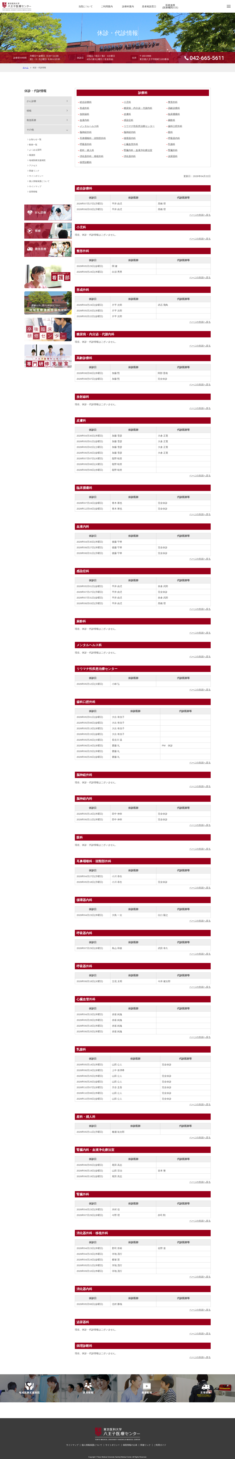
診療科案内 (128, 6)
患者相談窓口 (149, 6)
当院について (85, 6)
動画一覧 (33, 144)
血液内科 (84, 120)
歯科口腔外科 (175, 126)
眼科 (170, 132)
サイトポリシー (36, 176)
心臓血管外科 (131, 144)
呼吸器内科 (174, 138)
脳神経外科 (86, 132)
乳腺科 (171, 144)
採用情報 (33, 191)
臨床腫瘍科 (174, 114)
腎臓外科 (173, 150)
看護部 (32, 155)
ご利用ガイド (160, 1445)
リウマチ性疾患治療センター (139, 126)
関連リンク (34, 171)
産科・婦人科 (87, 150)
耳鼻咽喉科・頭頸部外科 (93, 138)
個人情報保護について (39, 181)
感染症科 (128, 120)
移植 (29, 110)
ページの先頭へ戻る (200, 215)
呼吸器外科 (86, 144)
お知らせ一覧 (35, 139)
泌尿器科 (173, 156)
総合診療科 (86, 102)
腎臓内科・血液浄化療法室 (138, 150)
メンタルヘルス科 (89, 126)
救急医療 (31, 120)
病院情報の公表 (130, 1445)
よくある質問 (35, 150)
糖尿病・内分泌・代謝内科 (138, 108)
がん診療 (31, 101)
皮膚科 (127, 114)
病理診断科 (86, 162)
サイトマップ (35, 186)
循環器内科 (130, 138)
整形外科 (173, 102)
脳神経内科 (130, 132)
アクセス (33, 165)
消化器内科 (130, 156)
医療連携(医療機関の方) (170, 6)
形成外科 (84, 108)
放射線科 (84, 114)
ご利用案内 (107, 6)
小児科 (127, 102)
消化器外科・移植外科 (91, 156)
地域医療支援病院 (37, 160)
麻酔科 (171, 120)
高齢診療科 (174, 108)
